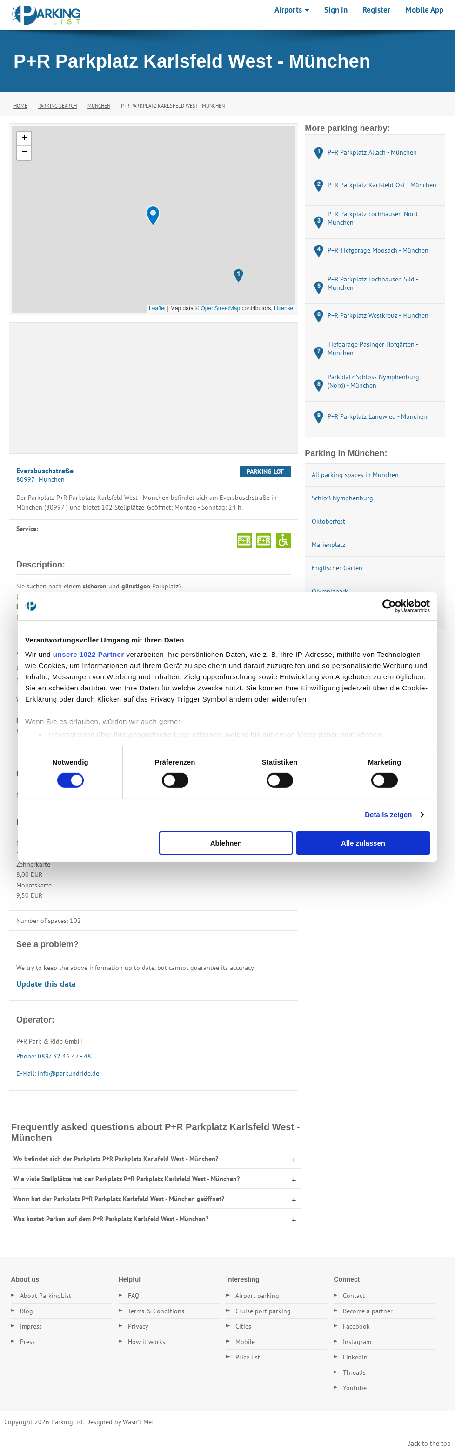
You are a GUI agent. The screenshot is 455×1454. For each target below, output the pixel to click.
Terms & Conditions (156, 1311)
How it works (146, 1342)
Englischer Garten (337, 568)
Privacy (138, 1326)
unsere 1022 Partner (88, 654)
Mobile (245, 1342)
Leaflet (157, 308)
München (98, 105)
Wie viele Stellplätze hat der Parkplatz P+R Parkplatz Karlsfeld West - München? (126, 1178)
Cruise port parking (263, 1311)
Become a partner (368, 1311)
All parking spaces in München (355, 475)
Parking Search (57, 105)
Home (20, 105)
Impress (31, 1326)
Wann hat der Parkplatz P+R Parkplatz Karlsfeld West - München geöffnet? (118, 1199)
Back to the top (429, 1443)
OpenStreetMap (220, 308)
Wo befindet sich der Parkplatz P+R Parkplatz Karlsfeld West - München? (115, 1158)
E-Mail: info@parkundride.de (57, 1073)
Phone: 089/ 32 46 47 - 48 (53, 1056)
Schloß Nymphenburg (342, 498)
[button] (153, 215)
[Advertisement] (153, 388)
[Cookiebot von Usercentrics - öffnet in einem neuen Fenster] (389, 606)
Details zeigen (388, 815)
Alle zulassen (363, 843)
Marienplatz (328, 544)
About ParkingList (45, 1295)
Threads (354, 1372)
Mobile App (424, 10)
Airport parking (257, 1295)
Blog (26, 1311)
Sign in (336, 10)
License (283, 308)
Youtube (355, 1388)
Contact (354, 1295)
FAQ (134, 1295)
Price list (247, 1357)
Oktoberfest (328, 521)
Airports (291, 10)
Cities (243, 1326)
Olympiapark (330, 591)
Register (376, 10)
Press (27, 1342)
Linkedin (355, 1357)
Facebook (356, 1326)
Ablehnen (226, 843)
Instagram (357, 1342)
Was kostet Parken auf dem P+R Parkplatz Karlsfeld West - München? (110, 1219)
